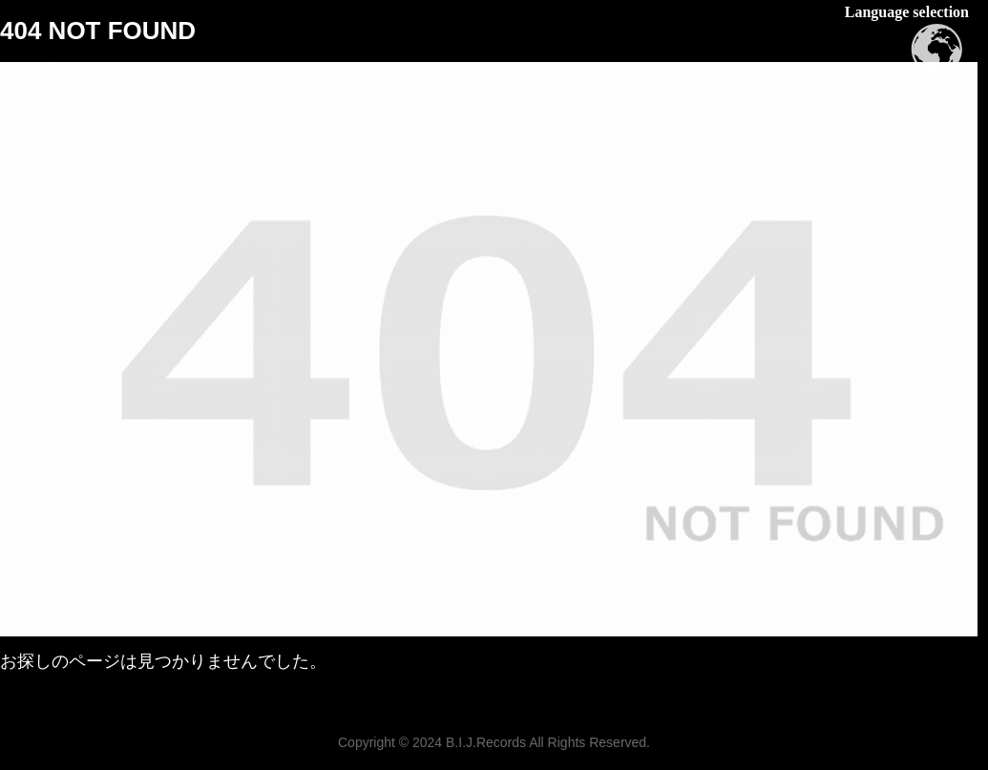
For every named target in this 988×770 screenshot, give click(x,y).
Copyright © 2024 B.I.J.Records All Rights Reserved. (494, 742)
